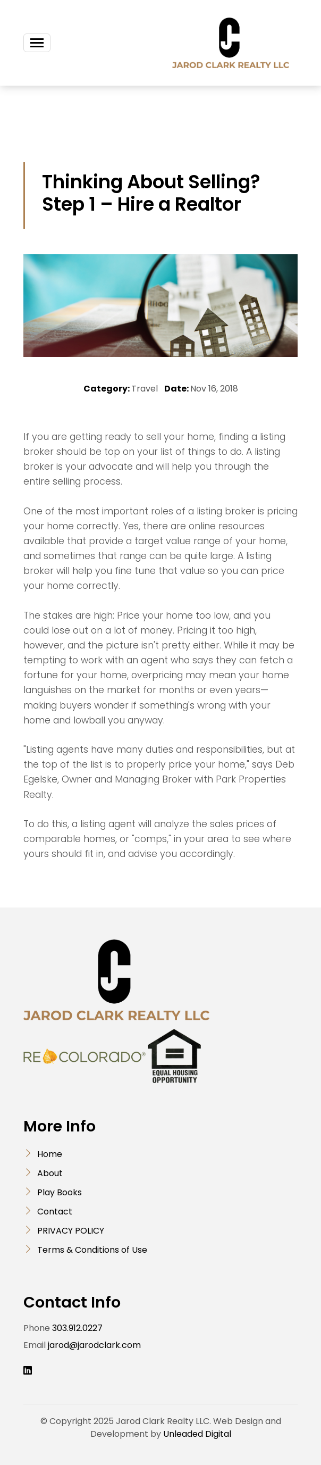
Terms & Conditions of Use (92, 1250)
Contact (54, 1211)
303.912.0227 (77, 1328)
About (50, 1173)
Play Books (59, 1192)
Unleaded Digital (197, 1434)
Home (49, 1154)
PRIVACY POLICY (70, 1231)
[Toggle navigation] (36, 43)
